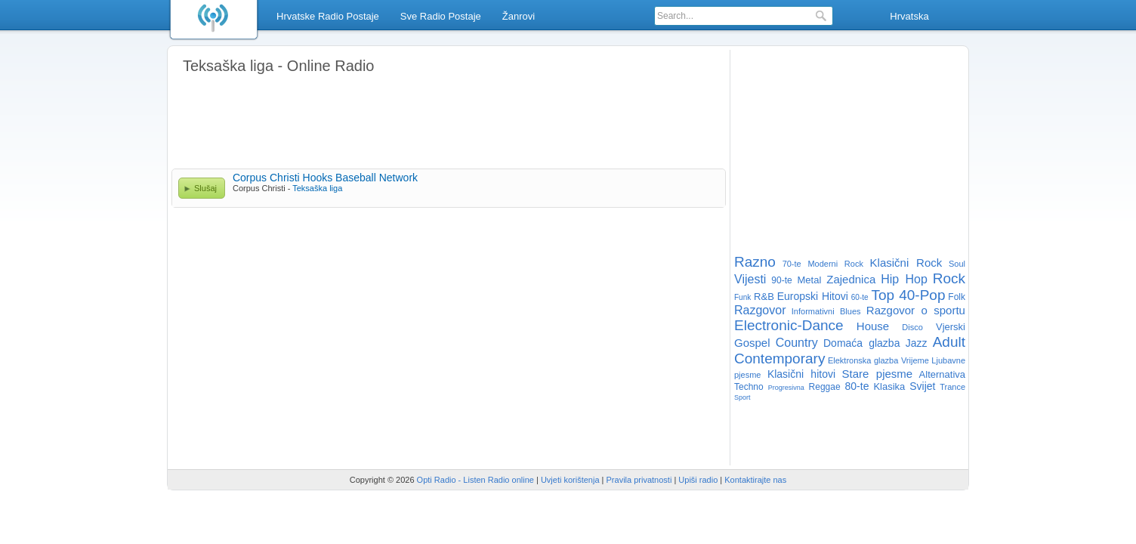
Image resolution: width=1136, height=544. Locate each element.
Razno (755, 262)
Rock (949, 278)
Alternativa (942, 374)
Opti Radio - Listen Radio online (475, 479)
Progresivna (786, 387)
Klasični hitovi (801, 374)
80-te (857, 386)
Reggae (825, 387)
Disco (912, 327)
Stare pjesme (876, 373)
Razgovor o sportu (915, 310)
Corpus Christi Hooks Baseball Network (325, 178)
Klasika (889, 386)
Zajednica (850, 279)
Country (797, 342)
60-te (860, 297)
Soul (957, 263)
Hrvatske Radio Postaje (327, 16)
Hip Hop (904, 279)
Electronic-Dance (789, 325)
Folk (956, 297)
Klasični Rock (906, 262)
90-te (781, 280)
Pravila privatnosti (639, 479)
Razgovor (760, 310)
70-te (792, 263)
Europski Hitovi (812, 296)
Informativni (813, 311)
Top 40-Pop (908, 295)
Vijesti (750, 279)
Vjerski (950, 326)
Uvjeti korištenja (570, 479)
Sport (742, 397)
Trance (952, 386)
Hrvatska (909, 16)
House (873, 326)
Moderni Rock (835, 263)
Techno (749, 387)
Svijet (922, 386)
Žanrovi (518, 16)
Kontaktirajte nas (755, 479)
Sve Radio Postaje (440, 16)
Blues (850, 311)
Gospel (752, 342)
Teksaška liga (317, 188)
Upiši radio (698, 479)
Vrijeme (915, 360)
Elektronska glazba (863, 360)
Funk (742, 297)
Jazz (917, 343)
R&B (764, 296)
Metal (810, 280)
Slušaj (205, 188)
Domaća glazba (861, 343)
